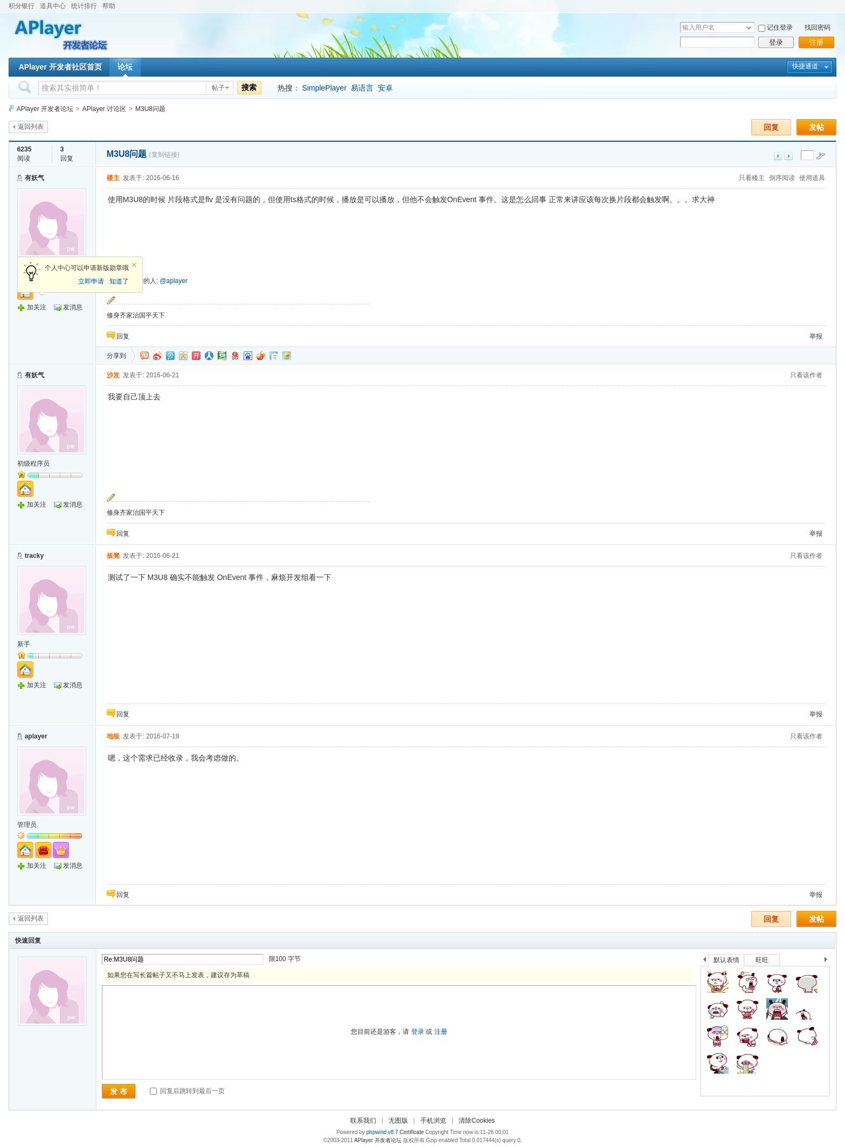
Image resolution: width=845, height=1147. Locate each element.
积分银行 (21, 6)
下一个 (828, 961)
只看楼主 (752, 178)
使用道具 (812, 178)
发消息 (72, 307)
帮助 (108, 6)
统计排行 (84, 6)
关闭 (134, 265)
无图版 (398, 1120)
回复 (771, 127)
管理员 (27, 824)
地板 (113, 736)
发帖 (816, 127)
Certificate (411, 1132)
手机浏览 (433, 1120)
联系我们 (363, 1120)
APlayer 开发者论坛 (45, 109)
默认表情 (726, 960)
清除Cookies (477, 1120)
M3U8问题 (150, 109)
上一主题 (778, 156)
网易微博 (235, 355)
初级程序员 (33, 463)
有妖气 (34, 178)
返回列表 (31, 126)
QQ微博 (170, 355)
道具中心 (53, 6)
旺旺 (762, 960)
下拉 (749, 28)
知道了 (119, 281)
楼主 (113, 178)
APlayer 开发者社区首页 (60, 67)
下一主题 (789, 156)
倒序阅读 (782, 178)
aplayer (36, 736)
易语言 (362, 88)
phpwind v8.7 (382, 1132)
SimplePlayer (324, 88)
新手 (23, 644)
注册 (816, 42)
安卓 (385, 88)
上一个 (704, 961)
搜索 (249, 87)
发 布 (118, 1091)
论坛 (125, 67)
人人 (209, 355)
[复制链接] (164, 154)
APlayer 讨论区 (104, 109)
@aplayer (174, 281)
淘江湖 (144, 355)
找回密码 (817, 27)
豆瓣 (222, 355)
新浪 (157, 355)
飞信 (286, 355)
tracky (34, 555)
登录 (776, 42)
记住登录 (780, 27)
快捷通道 (805, 66)
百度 (248, 355)
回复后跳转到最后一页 (187, 1091)
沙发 (113, 375)
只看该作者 (806, 375)
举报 (815, 336)
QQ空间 (183, 355)
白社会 (273, 355)
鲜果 (261, 355)
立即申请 (91, 281)
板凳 (113, 555)
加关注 (36, 307)
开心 (196, 355)
